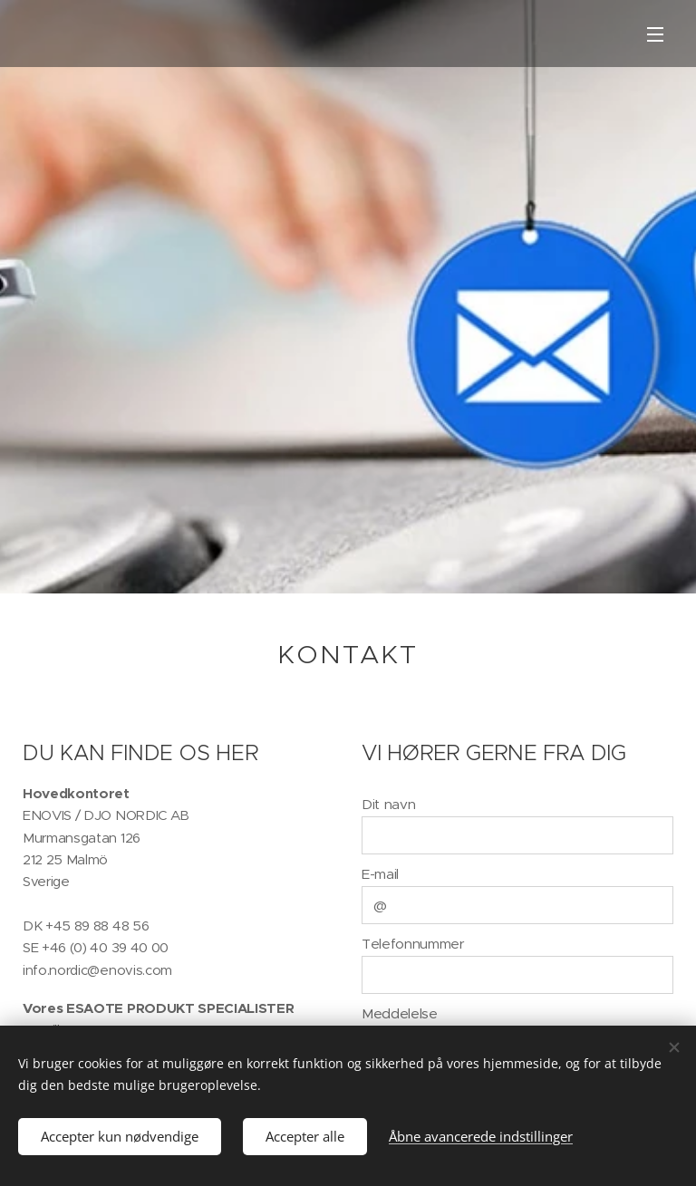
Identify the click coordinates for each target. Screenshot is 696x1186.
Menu (655, 34)
